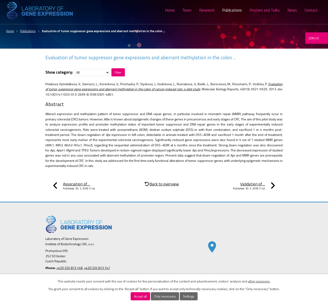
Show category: (59, 72)
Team (186, 10)
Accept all (140, 296)
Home (170, 10)
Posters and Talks (265, 10)
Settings (188, 296)
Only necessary (165, 296)
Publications (232, 10)
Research (206, 10)
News (292, 10)
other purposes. (259, 281)
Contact (311, 10)
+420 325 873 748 (69, 267)
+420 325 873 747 (97, 267)
